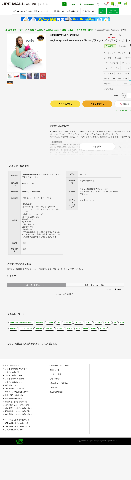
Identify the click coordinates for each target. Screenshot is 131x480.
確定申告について (12, 386)
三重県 (40, 29)
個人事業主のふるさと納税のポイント (19, 409)
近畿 (32, 29)
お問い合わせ (54, 380)
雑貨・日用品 (67, 29)
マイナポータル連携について (16, 390)
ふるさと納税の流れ (12, 373)
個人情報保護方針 (56, 393)
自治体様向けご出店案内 (58, 384)
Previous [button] (14, 52)
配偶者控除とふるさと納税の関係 (17, 412)
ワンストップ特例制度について (17, 393)
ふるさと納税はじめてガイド (16, 370)
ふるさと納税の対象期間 (14, 380)
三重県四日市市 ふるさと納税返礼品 (64, 34)
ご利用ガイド (54, 371)
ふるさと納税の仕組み (13, 376)
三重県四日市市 (52, 29)
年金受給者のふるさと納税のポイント (19, 415)
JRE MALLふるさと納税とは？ (16, 424)
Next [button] (39, 52)
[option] (26, 52)
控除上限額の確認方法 (13, 400)
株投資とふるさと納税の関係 (16, 403)
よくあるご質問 (55, 375)
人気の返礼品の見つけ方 (14, 431)
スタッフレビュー (95, 286)
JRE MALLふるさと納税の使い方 (17, 427)
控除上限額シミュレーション (60, 367)
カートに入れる (65, 103)
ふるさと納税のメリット (14, 383)
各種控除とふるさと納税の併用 (17, 406)
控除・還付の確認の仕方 (14, 396)
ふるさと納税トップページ (16, 29)
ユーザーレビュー (36, 286)
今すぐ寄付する (97, 103)
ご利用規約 (53, 389)
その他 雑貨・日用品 (85, 29)
